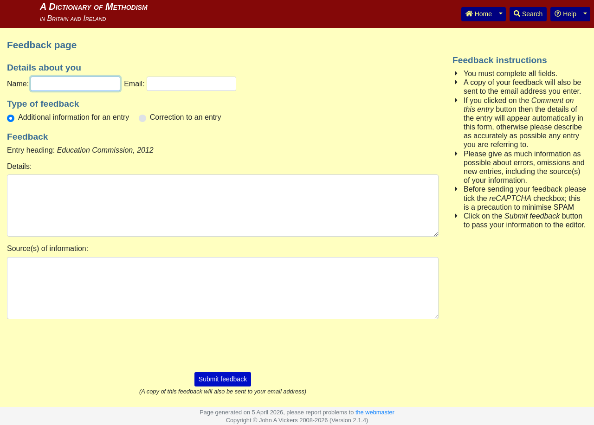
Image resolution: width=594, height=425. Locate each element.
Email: (134, 84)
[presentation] (222, 345)
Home (478, 14)
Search (528, 14)
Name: (18, 84)
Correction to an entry (185, 117)
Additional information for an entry (73, 117)
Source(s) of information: (47, 248)
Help (565, 14)
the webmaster (374, 412)
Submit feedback (223, 379)
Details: (19, 166)
